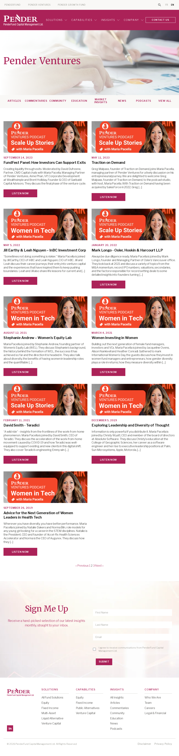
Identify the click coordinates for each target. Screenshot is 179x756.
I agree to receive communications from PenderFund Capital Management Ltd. (131, 649)
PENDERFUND (13, 5)
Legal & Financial (155, 713)
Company (133, 19)
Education (79, 100)
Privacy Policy (163, 743)
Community (57, 100)
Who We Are (153, 697)
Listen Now (20, 193)
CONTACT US (160, 19)
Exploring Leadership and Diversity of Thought (130, 425)
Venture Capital (51, 723)
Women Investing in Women (115, 337)
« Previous (82, 565)
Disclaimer (144, 743)
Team (148, 702)
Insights (110, 19)
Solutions (56, 19)
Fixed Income (50, 707)
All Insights (117, 697)
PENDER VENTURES (39, 5)
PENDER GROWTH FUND (72, 5)
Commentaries (36, 100)
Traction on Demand (108, 162)
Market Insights (100, 100)
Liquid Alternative (52, 718)
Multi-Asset (48, 713)
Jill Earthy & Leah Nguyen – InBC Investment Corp (44, 250)
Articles (14, 100)
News (122, 100)
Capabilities (83, 19)
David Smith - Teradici (21, 425)
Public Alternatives (87, 707)
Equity (45, 702)
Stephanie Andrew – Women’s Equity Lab (37, 337)
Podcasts (143, 100)
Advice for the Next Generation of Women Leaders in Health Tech (38, 515)
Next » (99, 565)
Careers (150, 707)
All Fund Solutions (52, 697)
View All (164, 100)
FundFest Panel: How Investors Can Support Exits (44, 162)
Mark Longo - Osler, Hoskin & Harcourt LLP (127, 250)
